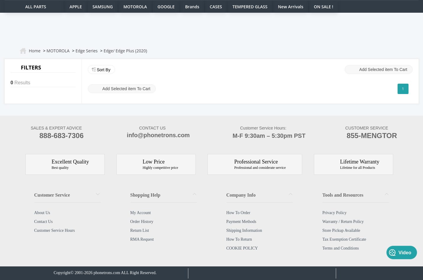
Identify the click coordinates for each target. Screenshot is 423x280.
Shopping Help (145, 195)
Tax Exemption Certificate (344, 239)
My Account (140, 213)
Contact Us (43, 221)
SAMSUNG (103, 6)
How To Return (239, 239)
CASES (216, 6)
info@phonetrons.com (152, 136)
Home (35, 51)
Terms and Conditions (340, 248)
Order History (141, 221)
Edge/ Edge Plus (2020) (125, 51)
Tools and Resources (343, 195)
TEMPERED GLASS (250, 6)
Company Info (241, 195)
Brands (192, 6)
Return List (139, 230)
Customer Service (52, 195)
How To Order (238, 213)
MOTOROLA (135, 6)
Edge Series (86, 51)
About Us (42, 213)
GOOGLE (166, 6)
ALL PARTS (35, 6)
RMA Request (142, 239)
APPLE (75, 6)
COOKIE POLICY (242, 248)
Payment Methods (241, 221)
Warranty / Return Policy (343, 221)
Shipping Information (244, 230)
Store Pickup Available (341, 230)
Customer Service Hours (54, 230)
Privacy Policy (334, 213)
